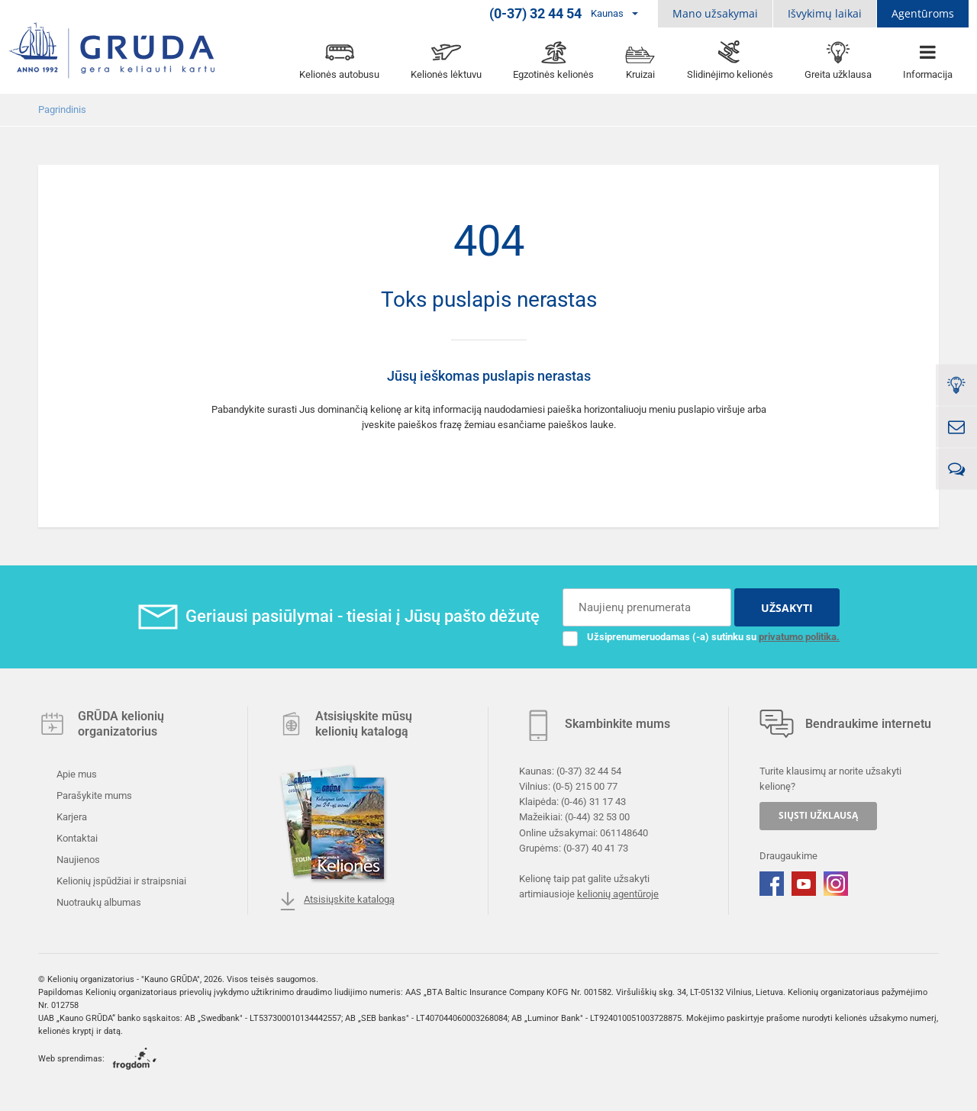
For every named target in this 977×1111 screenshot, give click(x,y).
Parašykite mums (93, 795)
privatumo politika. (799, 636)
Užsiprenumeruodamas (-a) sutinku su (701, 637)
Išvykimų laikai (825, 13)
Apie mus (75, 774)
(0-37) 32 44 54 (588, 771)
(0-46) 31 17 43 (593, 801)
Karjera (70, 817)
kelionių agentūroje (618, 894)
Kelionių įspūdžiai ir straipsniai (120, 881)
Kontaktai (76, 838)
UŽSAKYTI (787, 608)
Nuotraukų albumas (97, 902)
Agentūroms (923, 13)
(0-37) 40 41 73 (595, 847)
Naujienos (77, 859)
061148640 (624, 832)
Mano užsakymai (715, 13)
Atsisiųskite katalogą (337, 901)
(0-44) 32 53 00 (597, 817)
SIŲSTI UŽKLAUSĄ (818, 815)
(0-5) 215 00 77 (585, 786)
